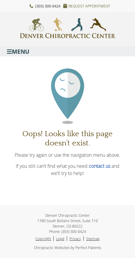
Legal (60, 238)
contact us (99, 166)
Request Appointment (86, 6)
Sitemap (93, 238)
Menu (18, 51)
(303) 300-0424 (47, 6)
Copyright (43, 238)
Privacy (75, 238)
